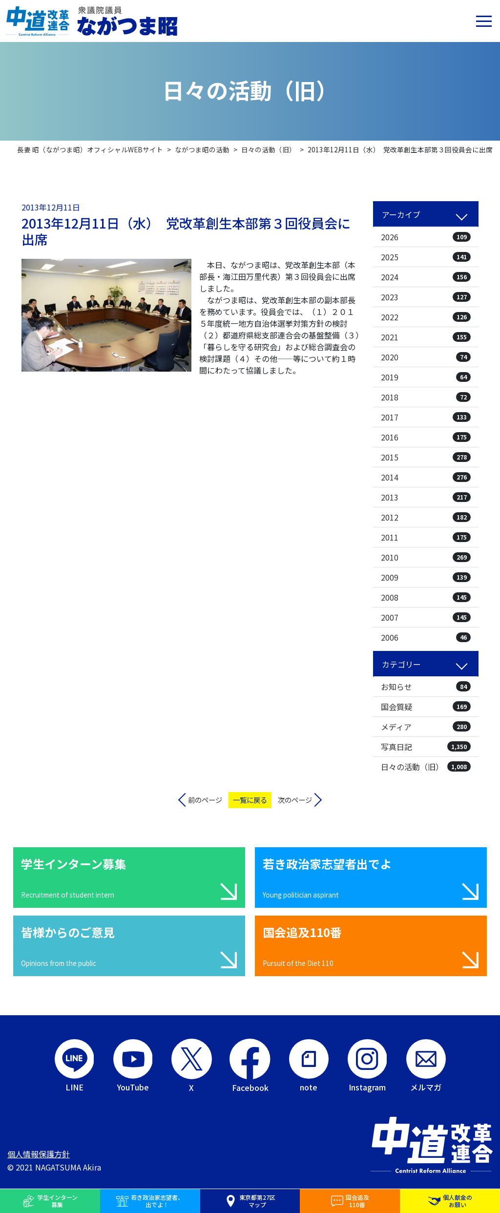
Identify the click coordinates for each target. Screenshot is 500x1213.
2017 (426, 417)
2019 (426, 377)
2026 (426, 237)
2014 (426, 477)
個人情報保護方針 (38, 1154)
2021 (426, 337)
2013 (426, 497)
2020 (426, 357)
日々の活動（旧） (426, 767)
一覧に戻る (250, 800)
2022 (426, 317)
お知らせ (426, 686)
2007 (426, 617)
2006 (426, 637)
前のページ (205, 800)
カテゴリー (401, 664)
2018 (426, 397)
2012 (426, 517)
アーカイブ (401, 214)
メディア (426, 726)
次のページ (295, 800)
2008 (426, 597)
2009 (426, 577)
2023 (426, 297)
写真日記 (426, 747)
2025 (426, 257)
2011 (426, 537)
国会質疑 (426, 706)
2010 (426, 557)
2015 (426, 457)
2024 (426, 277)
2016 (426, 437)
